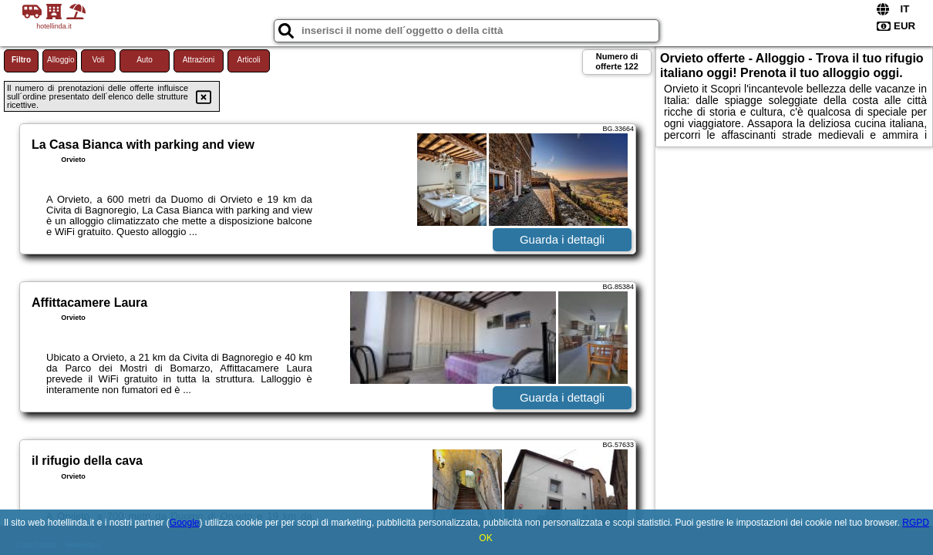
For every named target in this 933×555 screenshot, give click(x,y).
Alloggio (61, 60)
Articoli (248, 60)
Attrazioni (199, 60)
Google (185, 522)
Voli (98, 60)
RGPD (915, 522)
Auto (144, 60)
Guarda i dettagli (562, 239)
